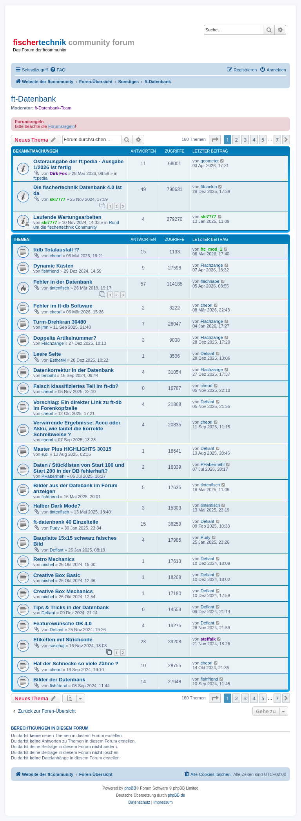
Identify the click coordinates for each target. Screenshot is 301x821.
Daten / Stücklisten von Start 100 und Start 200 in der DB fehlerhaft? (78, 468)
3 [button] (245, 139)
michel (48, 564)
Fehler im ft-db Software (62, 306)
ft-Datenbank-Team (53, 108)
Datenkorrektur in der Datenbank (73, 370)
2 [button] (236, 139)
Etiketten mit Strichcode (62, 640)
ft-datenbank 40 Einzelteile (65, 522)
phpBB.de (176, 795)
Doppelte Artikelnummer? (64, 338)
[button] (215, 139)
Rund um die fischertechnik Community (76, 224)
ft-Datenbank (33, 99)
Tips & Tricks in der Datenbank (71, 607)
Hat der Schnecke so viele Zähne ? (75, 663)
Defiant (207, 353)
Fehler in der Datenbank (62, 282)
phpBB (130, 788)
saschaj (57, 645)
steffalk (208, 639)
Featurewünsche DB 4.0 (62, 623)
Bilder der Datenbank (59, 680)
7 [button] (277, 139)
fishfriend (50, 271)
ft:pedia (40, 178)
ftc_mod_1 (211, 249)
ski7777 (57, 199)
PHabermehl (53, 476)
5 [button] (262, 139)
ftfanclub (209, 186)
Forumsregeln (61, 126)
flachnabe (210, 281)
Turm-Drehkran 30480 (59, 322)
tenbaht (49, 375)
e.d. (45, 454)
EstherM (58, 360)
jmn (45, 327)
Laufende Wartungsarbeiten (67, 217)
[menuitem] (57, 70)
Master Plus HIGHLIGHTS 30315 (72, 449)
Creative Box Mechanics (63, 591)
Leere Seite (47, 354)
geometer (210, 160)
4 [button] (253, 139)
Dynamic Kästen (53, 266)
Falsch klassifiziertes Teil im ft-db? (75, 386)
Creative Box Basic (56, 575)
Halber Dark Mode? (56, 506)
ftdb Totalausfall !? (56, 250)
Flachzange (212, 265)
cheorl (56, 255)
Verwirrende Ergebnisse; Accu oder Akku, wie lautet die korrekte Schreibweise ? (76, 428)
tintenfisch (59, 288)
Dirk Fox (58, 173)
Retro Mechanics (54, 559)
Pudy (55, 528)
